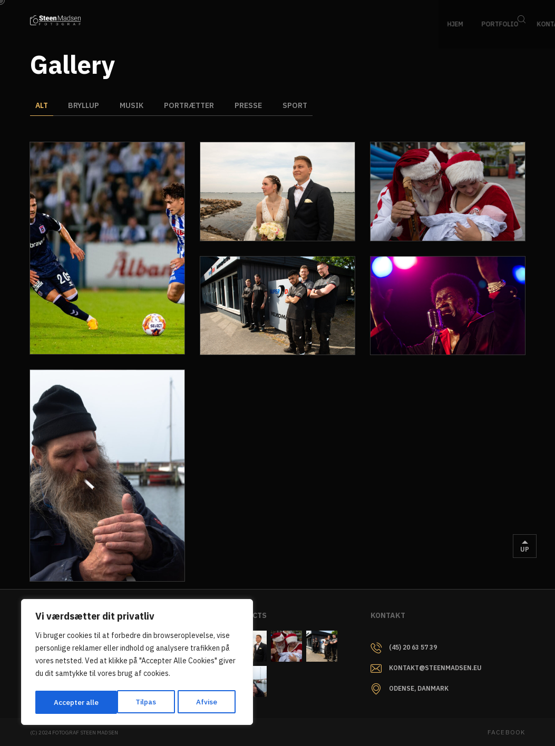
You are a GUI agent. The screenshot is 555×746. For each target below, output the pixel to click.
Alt (41, 105)
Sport (298, 105)
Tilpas (63, 702)
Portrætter (191, 105)
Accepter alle (198, 702)
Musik (133, 105)
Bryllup (84, 105)
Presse (251, 105)
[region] (137, 663)
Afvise (124, 702)
